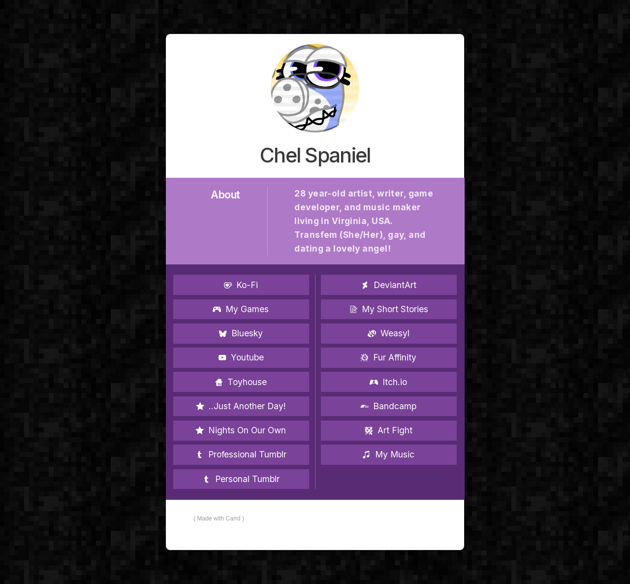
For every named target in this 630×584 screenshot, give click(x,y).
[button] (241, 285)
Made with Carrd (219, 518)
